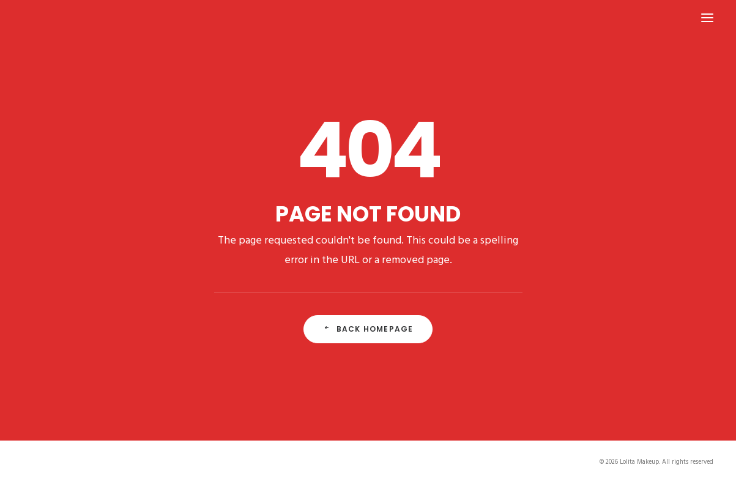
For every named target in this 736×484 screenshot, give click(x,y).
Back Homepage (368, 329)
